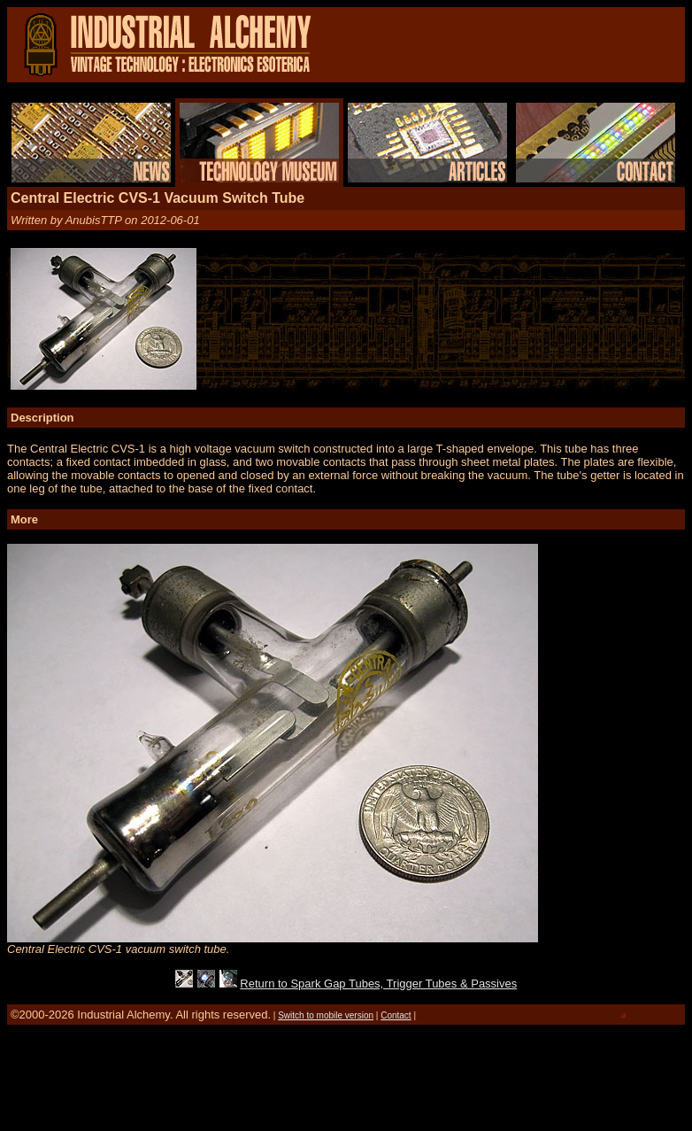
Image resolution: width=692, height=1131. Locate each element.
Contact (396, 1015)
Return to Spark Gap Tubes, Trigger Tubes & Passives (378, 983)
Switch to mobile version (325, 1015)
